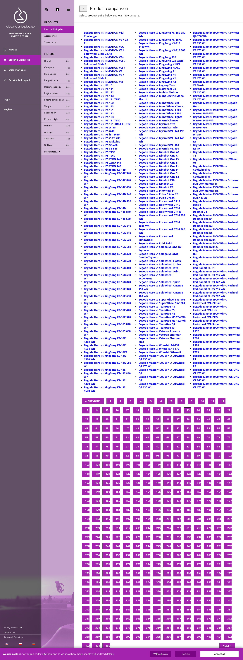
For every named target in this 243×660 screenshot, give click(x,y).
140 (158, 482)
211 (118, 528)
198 (138, 519)
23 (188, 410)
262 (179, 555)
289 (148, 573)
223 (87, 537)
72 (228, 437)
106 (118, 464)
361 (118, 618)
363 (138, 618)
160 (209, 491)
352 (179, 609)
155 (158, 491)
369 (199, 618)
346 (118, 609)
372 (229, 618)
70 (208, 437)
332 (128, 600)
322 (179, 591)
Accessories (50, 35)
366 (168, 618)
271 (118, 564)
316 (118, 591)
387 (229, 627)
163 (87, 501)
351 (168, 609)
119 (97, 473)
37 (178, 419)
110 (158, 464)
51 (167, 428)
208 (87, 528)
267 (229, 555)
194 (97, 519)
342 (229, 600)
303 (138, 582)
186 (168, 510)
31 (117, 419)
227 (128, 537)
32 (127, 419)
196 (118, 519)
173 (189, 501)
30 (107, 419)
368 (189, 618)
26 (218, 410)
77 (127, 446)
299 (97, 582)
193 (87, 519)
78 (137, 446)
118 (87, 473)
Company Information (13, 637)
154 (148, 491)
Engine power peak (57, 99)
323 (189, 591)
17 (127, 410)
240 (108, 546)
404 (97, 645)
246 (168, 546)
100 (209, 455)
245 (158, 546)
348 (138, 609)
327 (229, 591)
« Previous (93, 401)
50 (157, 428)
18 (137, 410)
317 (128, 591)
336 (168, 600)
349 (148, 609)
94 (147, 455)
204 (199, 519)
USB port (57, 145)
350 (158, 609)
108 (138, 464)
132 (229, 473)
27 (228, 410)
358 (87, 618)
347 (128, 609)
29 (96, 419)
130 (209, 473)
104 (97, 464)
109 (148, 464)
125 (158, 473)
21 (167, 410)
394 (148, 636)
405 (108, 645)
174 (199, 501)
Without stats (160, 654)
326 (219, 591)
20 (157, 410)
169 (148, 501)
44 (96, 428)
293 (189, 573)
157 (179, 491)
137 (128, 482)
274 (148, 564)
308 (189, 582)
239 (97, 546)
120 (108, 473)
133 (87, 482)
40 (208, 419)
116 (219, 464)
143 (189, 482)
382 (179, 627)
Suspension (57, 112)
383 (189, 627)
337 (179, 600)
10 (202, 401)
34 (147, 419)
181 (118, 510)
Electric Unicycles (53, 29)
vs (104, 46)
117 (229, 464)
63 (137, 437)
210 (108, 528)
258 (138, 555)
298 (87, 582)
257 (128, 555)
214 (148, 528)
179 (97, 510)
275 (158, 564)
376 (118, 627)
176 (219, 501)
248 (189, 546)
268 (87, 564)
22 (178, 410)
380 (158, 627)
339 (199, 600)
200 (158, 519)
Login (7, 99)
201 (168, 519)
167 (128, 501)
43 (86, 428)
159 (199, 491)
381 (168, 627)
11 (212, 401)
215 (158, 528)
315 (108, 591)
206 (219, 519)
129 (199, 473)
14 (96, 410)
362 (128, 618)
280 (209, 564)
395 (158, 636)
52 (178, 428)
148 (87, 491)
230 (158, 537)
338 (189, 600)
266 (219, 555)
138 (138, 482)
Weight (57, 106)
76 (117, 446)
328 (87, 600)
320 (158, 591)
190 (209, 510)
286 (118, 573)
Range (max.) (57, 80)
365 (158, 618)
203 (189, 519)
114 (199, 464)
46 (117, 428)
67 (178, 437)
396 (168, 636)
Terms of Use (9, 632)
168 (138, 501)
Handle (57, 125)
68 (188, 437)
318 (138, 591)
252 (229, 546)
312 (229, 582)
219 (199, 528)
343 (87, 609)
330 (108, 600)
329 (97, 600)
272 (128, 564)
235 (209, 537)
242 (128, 546)
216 (168, 528)
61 (117, 437)
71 (218, 437)
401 (219, 636)
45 (107, 428)
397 (179, 636)
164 (97, 501)
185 (158, 510)
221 (219, 528)
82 (178, 446)
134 (97, 482)
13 (86, 410)
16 (117, 410)
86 (218, 446)
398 (189, 636)
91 (117, 455)
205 (209, 519)
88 (86, 455)
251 (219, 546)
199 (148, 519)
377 (128, 627)
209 (97, 528)
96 (167, 455)
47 (127, 428)
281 (219, 564)
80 (157, 446)
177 (229, 501)
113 (189, 464)
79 (147, 446)
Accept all (219, 654)
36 (167, 419)
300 (108, 582)
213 (138, 528)
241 (118, 546)
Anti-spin (57, 132)
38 (188, 419)
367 (179, 618)
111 (168, 464)
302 (128, 582)
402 (229, 636)
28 (86, 419)
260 (158, 555)
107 (128, 464)
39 (198, 419)
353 (189, 609)
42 (228, 419)
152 (128, 491)
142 (179, 482)
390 (108, 636)
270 (108, 564)
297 (229, 573)
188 (189, 510)
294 (199, 573)
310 (209, 582)
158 (189, 491)
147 (229, 482)
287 (128, 573)
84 (198, 446)
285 (108, 573)
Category (57, 67)
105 (108, 464)
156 (168, 491)
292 (179, 573)
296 (219, 573)
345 (108, 609)
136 (118, 482)
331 (118, 600)
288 (138, 573)
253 (87, 555)
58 (86, 437)
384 (199, 627)
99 (198, 455)
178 (87, 510)
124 (148, 473)
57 (228, 428)
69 (198, 437)
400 (209, 636)
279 (199, 564)
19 (147, 410)
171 (168, 501)
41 (218, 419)
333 (138, 600)
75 (107, 446)
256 (118, 555)
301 (118, 582)
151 (118, 491)
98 (188, 455)
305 (158, 582)
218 (189, 528)
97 (178, 455)
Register (9, 109)
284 (97, 573)
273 (138, 564)
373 (87, 627)
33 (137, 419)
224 (97, 537)
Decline (186, 654)
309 (199, 582)
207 (229, 519)
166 (118, 501)
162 (229, 491)
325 (209, 591)
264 (199, 555)
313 (87, 591)
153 (138, 491)
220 (209, 528)
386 (219, 627)
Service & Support (17, 80)
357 (229, 609)
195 (108, 519)
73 (86, 446)
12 (222, 401)
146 (219, 482)
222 (229, 528)
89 (96, 455)
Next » (227, 645)
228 (138, 537)
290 (158, 573)
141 (168, 482)
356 (219, 609)
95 (157, 455)
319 (148, 591)
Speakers (57, 138)
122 (128, 473)
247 (179, 546)
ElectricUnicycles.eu (20, 17)
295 (209, 573)
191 (219, 510)
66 (167, 437)
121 (118, 473)
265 (209, 555)
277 (179, 564)
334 (148, 600)
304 (148, 582)
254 (97, 555)
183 (138, 510)
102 (229, 455)
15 (107, 410)
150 (108, 491)
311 (219, 582)
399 (199, 636)
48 (137, 428)
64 (147, 437)
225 (108, 537)
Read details (106, 654)
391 (118, 636)
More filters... (52, 151)
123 (138, 473)
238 (87, 546)
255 (108, 555)
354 (199, 609)
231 (168, 537)
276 (168, 564)
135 (108, 482)
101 (219, 455)
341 (219, 600)
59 (96, 437)
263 (189, 555)
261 (168, 555)
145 (209, 482)
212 (128, 528)
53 (188, 428)
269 (97, 564)
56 (218, 428)
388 (87, 636)
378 (138, 627)
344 (97, 609)
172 (179, 501)
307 (179, 582)
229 (148, 537)
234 (199, 537)
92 (127, 455)
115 (209, 464)
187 (179, 510)
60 (107, 437)
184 (148, 510)
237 (229, 537)
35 (157, 419)
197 (128, 519)
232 (179, 537)
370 (209, 618)
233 (189, 537)
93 (137, 455)
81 (167, 446)
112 (179, 464)
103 (87, 464)
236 (219, 537)
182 (128, 510)
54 (198, 428)
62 (127, 437)
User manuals (14, 70)
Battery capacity (57, 86)
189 (199, 510)
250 (209, 546)
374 (97, 627)
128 (189, 473)
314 (97, 591)
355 (209, 609)
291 (168, 573)
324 (199, 591)
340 (209, 600)
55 (208, 428)
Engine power (57, 93)
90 (107, 455)
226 (118, 537)
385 (209, 627)
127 (179, 473)
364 (148, 618)
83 (188, 446)
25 (208, 410)
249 (199, 546)
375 (108, 627)
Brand (57, 60)
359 (97, 618)
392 (128, 636)
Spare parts (50, 42)
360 (108, 618)
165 (108, 501)
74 (96, 446)
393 (138, 636)
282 (229, 564)
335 (158, 600)
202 (179, 519)
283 (87, 573)
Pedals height (57, 119)
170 (158, 501)
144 (199, 482)
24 (198, 410)
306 (168, 582)
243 (138, 546)
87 (228, 446)
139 (148, 482)
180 (108, 510)
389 (97, 636)
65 (157, 437)
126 (168, 473)
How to (10, 49)
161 (219, 491)
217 (179, 528)
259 (148, 555)
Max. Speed (57, 73)
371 (219, 618)
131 (219, 473)
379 (148, 627)
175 (209, 501)
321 (168, 591)
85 (208, 446)
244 (148, 546)
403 (87, 645)
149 (97, 491)
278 (189, 564)
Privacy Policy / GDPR (13, 627)
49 (147, 428)
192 (229, 510)
